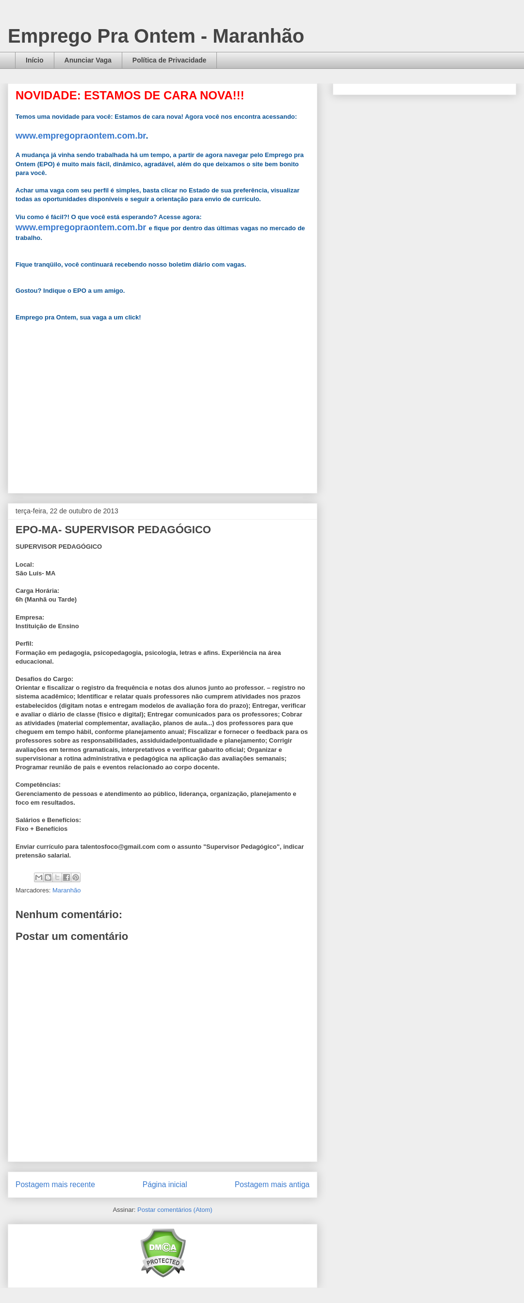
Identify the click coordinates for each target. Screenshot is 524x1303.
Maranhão (66, 890)
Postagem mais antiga (272, 1184)
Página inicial (165, 1184)
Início (35, 60)
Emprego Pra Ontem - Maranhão (156, 36)
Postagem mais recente (55, 1184)
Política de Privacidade (169, 60)
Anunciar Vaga (88, 60)
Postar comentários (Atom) (175, 1209)
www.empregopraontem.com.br (81, 136)
